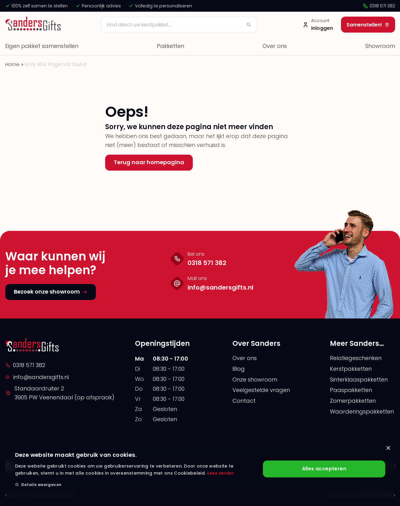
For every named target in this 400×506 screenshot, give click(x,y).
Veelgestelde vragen (261, 390)
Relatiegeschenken (356, 358)
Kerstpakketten (351, 369)
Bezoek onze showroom (50, 291)
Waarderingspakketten (362, 411)
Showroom (380, 46)
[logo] (34, 25)
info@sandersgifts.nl (37, 377)
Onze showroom (254, 379)
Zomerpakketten (353, 401)
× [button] (388, 448)
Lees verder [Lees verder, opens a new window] (220, 473)
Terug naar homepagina (149, 162)
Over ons (275, 46)
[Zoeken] (179, 25)
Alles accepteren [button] (324, 468)
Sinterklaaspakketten (359, 379)
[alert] (200, 470)
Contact (243, 401)
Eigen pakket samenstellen (41, 46)
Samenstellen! (368, 24)
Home (12, 64)
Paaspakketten (351, 390)
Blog (238, 369)
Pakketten (170, 46)
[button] (135, 485)
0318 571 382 (378, 6)
